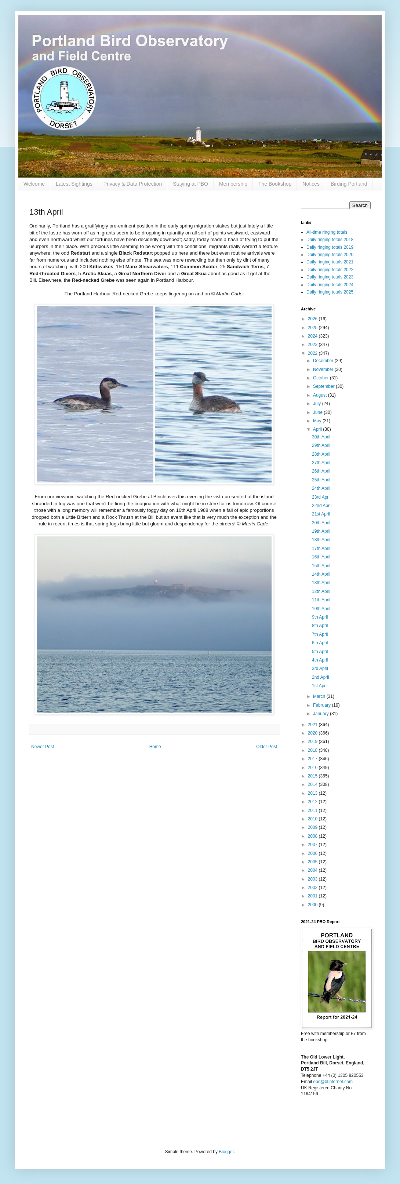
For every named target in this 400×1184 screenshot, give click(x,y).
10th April (321, 608)
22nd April (321, 505)
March (320, 696)
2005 (313, 861)
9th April (320, 617)
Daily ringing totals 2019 (329, 247)
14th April (321, 574)
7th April (320, 634)
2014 (313, 784)
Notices (311, 184)
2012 (313, 801)
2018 (313, 750)
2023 (313, 344)
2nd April (320, 677)
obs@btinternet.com (333, 1081)
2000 (313, 904)
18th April (321, 539)
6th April (320, 642)
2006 (313, 853)
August (320, 395)
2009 (313, 827)
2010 (313, 818)
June (318, 412)
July (317, 403)
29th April (321, 445)
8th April (320, 625)
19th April (321, 531)
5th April (320, 651)
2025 (313, 327)
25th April (321, 479)
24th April (321, 488)
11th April (321, 599)
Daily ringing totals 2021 (329, 262)
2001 (313, 896)
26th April (321, 471)
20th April (321, 522)
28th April (321, 454)
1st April (320, 685)
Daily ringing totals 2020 (329, 254)
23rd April (321, 497)
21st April (321, 514)
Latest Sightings (74, 184)
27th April (321, 462)
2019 (313, 741)
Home (155, 746)
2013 (313, 793)
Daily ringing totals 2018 (329, 239)
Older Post (266, 746)
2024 (313, 336)
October (321, 377)
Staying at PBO (190, 184)
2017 (313, 758)
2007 (313, 844)
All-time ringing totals (326, 232)
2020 (313, 733)
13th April (321, 582)
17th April (321, 548)
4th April (320, 660)
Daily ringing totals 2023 (329, 277)
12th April (321, 591)
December (324, 360)
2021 (313, 724)
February (322, 705)
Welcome (34, 184)
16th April (321, 557)
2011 (313, 810)
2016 (313, 767)
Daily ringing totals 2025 (329, 292)
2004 (313, 870)
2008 (313, 836)
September (324, 386)
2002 (313, 887)
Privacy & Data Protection (132, 184)
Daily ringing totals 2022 (329, 269)
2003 (313, 879)
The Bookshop (274, 184)
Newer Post (42, 746)
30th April (321, 437)
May (318, 420)
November (324, 369)
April (318, 429)
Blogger (226, 1151)
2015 (313, 776)
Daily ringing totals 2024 (329, 284)
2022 (313, 353)
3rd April (320, 668)
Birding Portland (349, 184)
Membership (233, 184)
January (321, 713)
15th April (321, 565)
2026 (313, 318)
